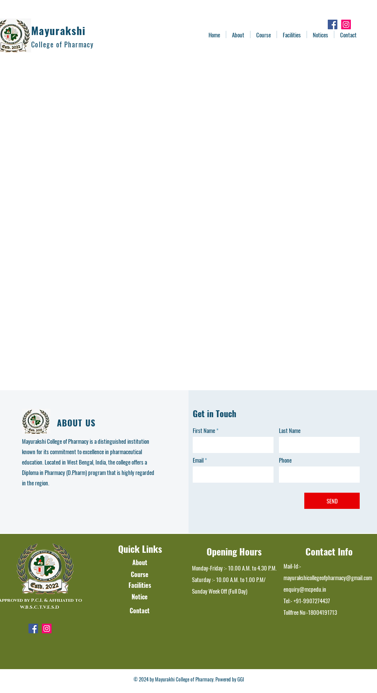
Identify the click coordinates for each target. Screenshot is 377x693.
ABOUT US (76, 422)
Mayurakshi (58, 30)
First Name (204, 430)
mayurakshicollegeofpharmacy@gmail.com (328, 577)
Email (198, 460)
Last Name (289, 430)
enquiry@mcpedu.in (305, 589)
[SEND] (332, 501)
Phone (285, 460)
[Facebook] (332, 24)
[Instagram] (346, 24)
